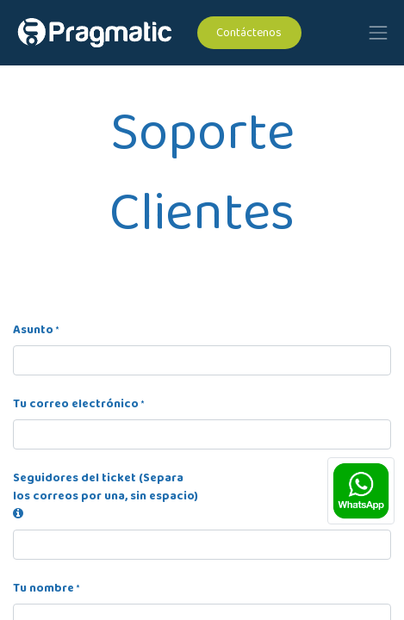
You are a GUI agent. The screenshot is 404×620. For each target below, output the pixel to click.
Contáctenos (249, 32)
